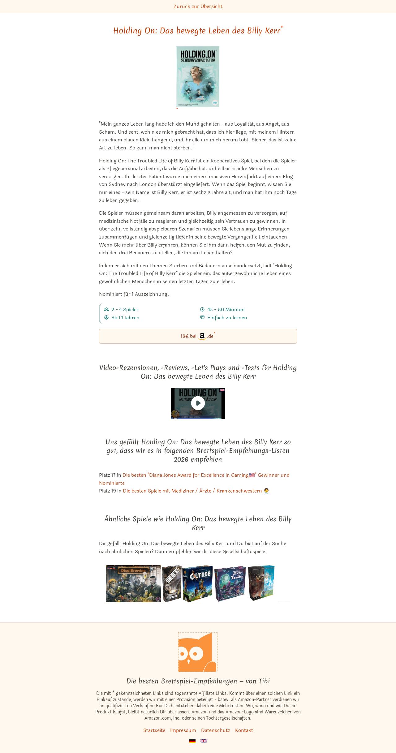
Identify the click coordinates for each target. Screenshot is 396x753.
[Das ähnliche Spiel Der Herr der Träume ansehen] (230, 583)
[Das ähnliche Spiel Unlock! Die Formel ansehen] (172, 583)
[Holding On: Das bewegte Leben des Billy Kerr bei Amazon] (198, 80)
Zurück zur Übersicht (198, 6)
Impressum (183, 730)
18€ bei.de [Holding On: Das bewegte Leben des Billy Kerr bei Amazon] (198, 336)
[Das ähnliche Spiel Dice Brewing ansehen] (133, 583)
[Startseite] (198, 652)
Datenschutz (215, 730)
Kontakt (244, 730)
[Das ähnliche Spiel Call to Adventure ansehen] (269, 583)
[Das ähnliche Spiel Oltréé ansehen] (197, 583)
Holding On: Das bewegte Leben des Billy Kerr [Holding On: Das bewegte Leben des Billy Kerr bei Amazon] (198, 30)
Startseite (154, 730)
